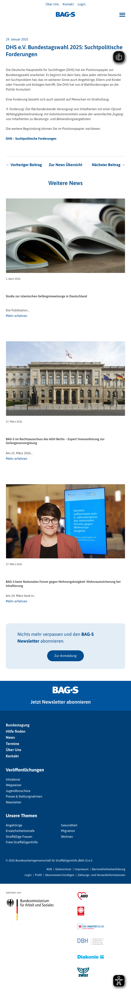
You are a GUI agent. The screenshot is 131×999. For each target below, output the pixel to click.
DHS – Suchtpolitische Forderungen (31, 138)
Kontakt (68, 4)
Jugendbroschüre (18, 791)
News (10, 738)
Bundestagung (17, 725)
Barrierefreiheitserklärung (108, 869)
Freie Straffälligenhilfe (22, 842)
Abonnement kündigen (59, 875)
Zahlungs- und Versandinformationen (101, 875)
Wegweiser (14, 785)
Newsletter (14, 802)
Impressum (82, 869)
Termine (12, 744)
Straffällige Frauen (19, 836)
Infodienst (13, 779)
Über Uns (52, 4)
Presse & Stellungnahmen (24, 796)
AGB (49, 869)
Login (81, 4)
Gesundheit (69, 825)
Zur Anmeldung (65, 656)
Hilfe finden (15, 732)
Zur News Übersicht (65, 165)
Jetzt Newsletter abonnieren (61, 702)
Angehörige (14, 825)
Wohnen (67, 836)
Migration (68, 831)
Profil (38, 875)
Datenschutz (63, 869)
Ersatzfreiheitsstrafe (20, 831)
